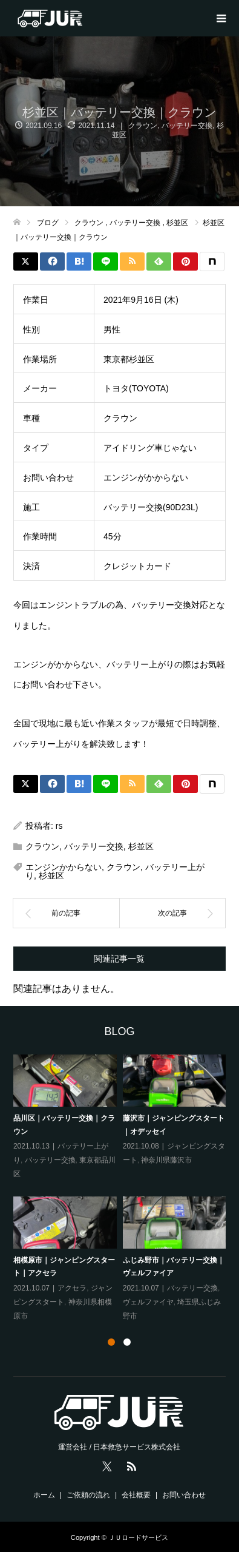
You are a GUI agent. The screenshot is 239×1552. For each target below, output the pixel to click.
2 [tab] (127, 1342)
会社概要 (136, 1495)
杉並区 (141, 846)
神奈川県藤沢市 (166, 1160)
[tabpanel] (122, 1188)
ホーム (44, 1495)
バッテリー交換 (187, 125)
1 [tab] (111, 1342)
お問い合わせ (184, 1495)
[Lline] (105, 261)
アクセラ (72, 1288)
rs (59, 826)
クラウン (142, 125)
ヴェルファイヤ (148, 1302)
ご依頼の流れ (88, 1495)
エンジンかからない (63, 867)
